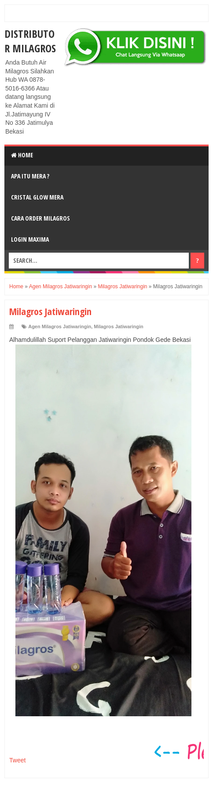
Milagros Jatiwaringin (118, 326)
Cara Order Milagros (40, 218)
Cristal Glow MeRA (37, 197)
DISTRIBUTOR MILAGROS (30, 40)
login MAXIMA (30, 239)
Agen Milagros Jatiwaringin (59, 326)
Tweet (17, 760)
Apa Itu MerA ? (30, 176)
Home (22, 155)
